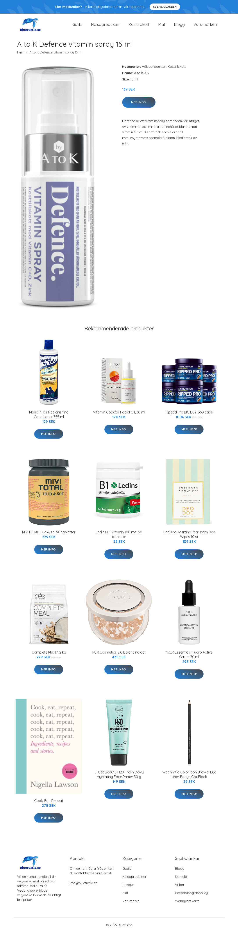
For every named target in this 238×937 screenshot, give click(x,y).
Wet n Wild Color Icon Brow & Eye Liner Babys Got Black (189, 778)
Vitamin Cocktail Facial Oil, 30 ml (119, 416)
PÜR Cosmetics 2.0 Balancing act (119, 656)
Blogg (179, 26)
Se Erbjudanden (165, 6)
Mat (161, 26)
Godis (77, 26)
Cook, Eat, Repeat (48, 805)
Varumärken (205, 26)
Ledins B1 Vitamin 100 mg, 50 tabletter (119, 538)
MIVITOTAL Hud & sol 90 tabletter (48, 536)
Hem (20, 57)
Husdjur (128, 889)
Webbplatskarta (187, 905)
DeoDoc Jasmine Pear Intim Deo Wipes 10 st (189, 538)
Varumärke (131, 905)
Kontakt (181, 881)
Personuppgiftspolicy (191, 897)
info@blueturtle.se (83, 887)
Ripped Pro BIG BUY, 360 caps (189, 416)
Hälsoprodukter (105, 26)
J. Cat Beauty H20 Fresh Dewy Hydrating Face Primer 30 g (119, 778)
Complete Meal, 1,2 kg (49, 656)
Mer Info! (139, 107)
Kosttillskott (139, 26)
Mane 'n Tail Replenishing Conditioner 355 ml (48, 418)
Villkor (179, 889)
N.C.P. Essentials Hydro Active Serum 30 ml (189, 658)
